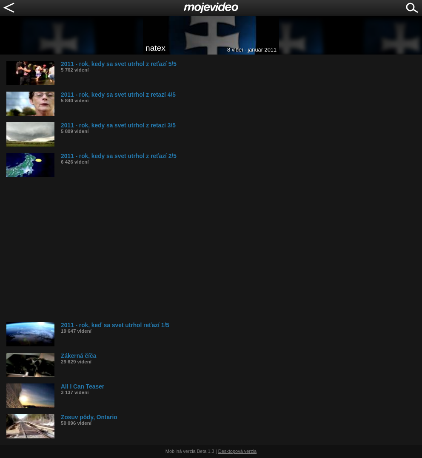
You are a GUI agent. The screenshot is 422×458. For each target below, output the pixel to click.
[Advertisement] (214, 249)
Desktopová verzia (237, 451)
